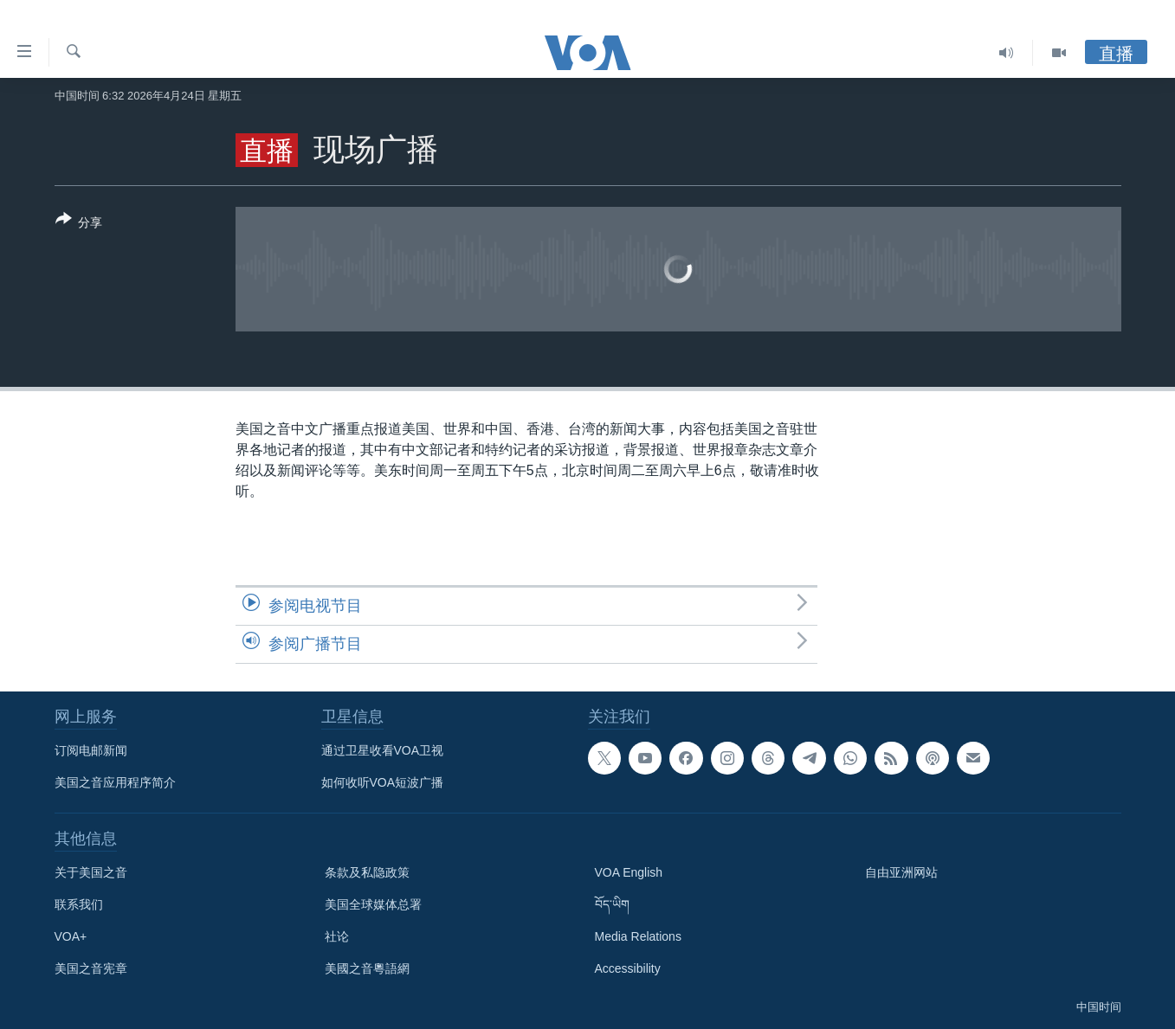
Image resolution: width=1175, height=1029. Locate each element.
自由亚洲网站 (901, 872)
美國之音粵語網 (367, 968)
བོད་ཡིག (612, 904)
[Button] (79, 224)
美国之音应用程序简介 (115, 782)
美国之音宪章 (91, 968)
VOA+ (71, 936)
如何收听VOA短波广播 (382, 782)
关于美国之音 (91, 872)
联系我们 (79, 904)
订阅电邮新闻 (91, 750)
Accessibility (628, 968)
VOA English (629, 872)
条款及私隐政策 (367, 872)
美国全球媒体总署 (373, 904)
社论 (337, 936)
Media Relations (638, 936)
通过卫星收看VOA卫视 (382, 750)
